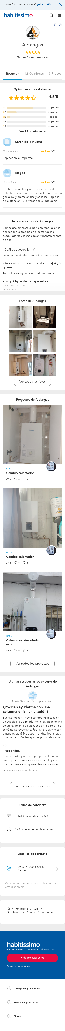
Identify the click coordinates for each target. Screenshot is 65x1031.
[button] (32, 988)
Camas (31, 912)
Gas (36, 909)
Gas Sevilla (14, 912)
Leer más (8, 289)
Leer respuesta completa (18, 770)
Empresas (21, 909)
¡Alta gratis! (44, 4)
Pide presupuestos (32, 958)
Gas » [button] (9, 469)
